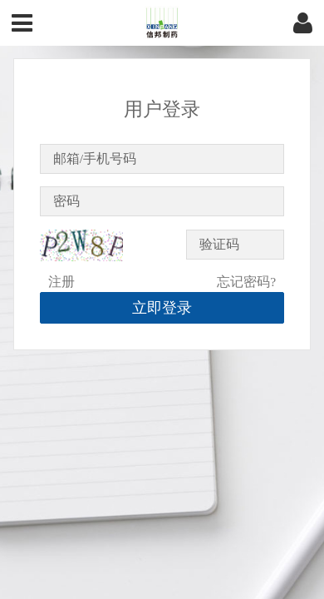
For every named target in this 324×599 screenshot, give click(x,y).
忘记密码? (246, 282)
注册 (61, 282)
